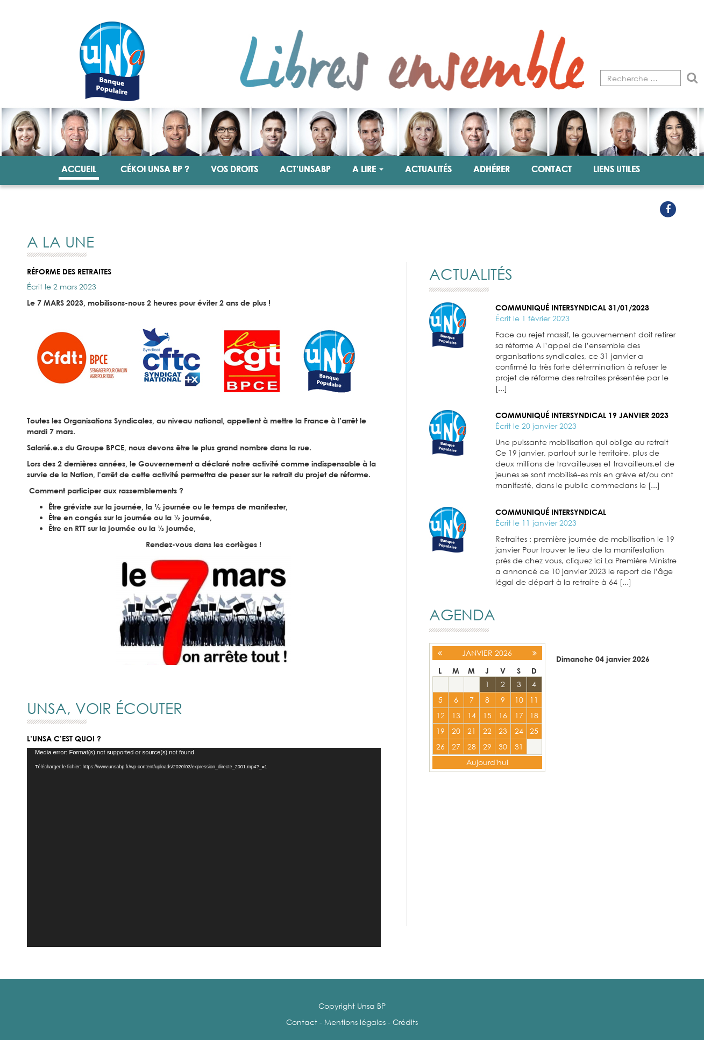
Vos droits (234, 169)
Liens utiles (616, 169)
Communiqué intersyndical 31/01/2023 (572, 307)
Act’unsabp (305, 169)
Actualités (428, 169)
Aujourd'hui (487, 762)
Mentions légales (355, 1022)
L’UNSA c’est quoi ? (64, 738)
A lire (367, 169)
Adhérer (491, 169)
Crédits (405, 1022)
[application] (204, 847)
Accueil (78, 169)
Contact (551, 169)
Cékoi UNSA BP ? (154, 169)
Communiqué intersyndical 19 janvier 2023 (582, 415)
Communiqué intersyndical (550, 512)
